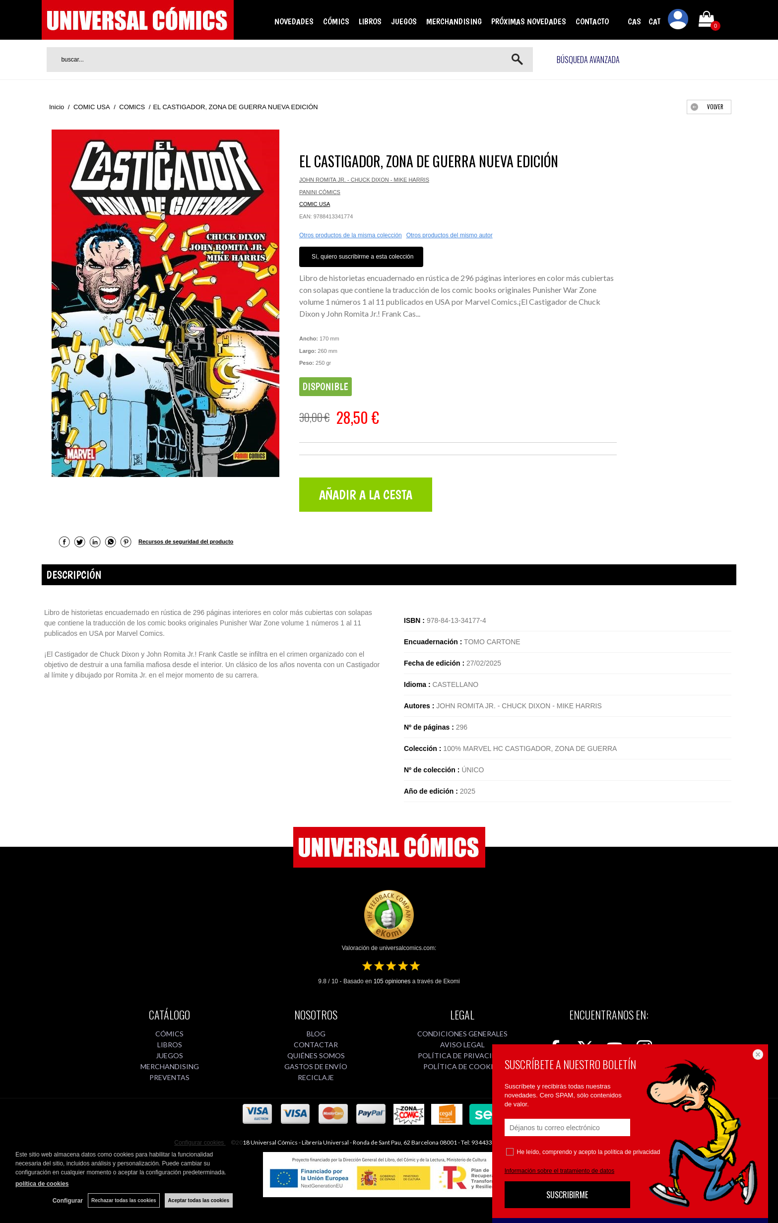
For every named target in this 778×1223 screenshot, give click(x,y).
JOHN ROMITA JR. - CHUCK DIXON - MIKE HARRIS (364, 180)
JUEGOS (404, 21)
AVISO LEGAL (462, 1044)
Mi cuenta (678, 21)
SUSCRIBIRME (567, 1195)
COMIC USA (314, 204)
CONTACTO (592, 21)
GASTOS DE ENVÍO (315, 1066)
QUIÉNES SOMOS (316, 1055)
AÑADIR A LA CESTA (365, 494)
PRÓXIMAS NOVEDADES (528, 21)
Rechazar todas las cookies (123, 1200)
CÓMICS (336, 21)
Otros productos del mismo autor (449, 235)
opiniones (392, 981)
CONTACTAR (316, 1044)
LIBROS (370, 21)
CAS (634, 21)
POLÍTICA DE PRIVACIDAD (462, 1055)
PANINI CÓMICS (319, 192)
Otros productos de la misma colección (350, 235)
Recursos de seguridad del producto (185, 541)
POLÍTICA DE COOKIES (462, 1066)
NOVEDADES (294, 21)
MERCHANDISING (454, 21)
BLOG (316, 1033)
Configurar (68, 1200)
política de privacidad (632, 1152)
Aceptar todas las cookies (198, 1200)
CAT (654, 21)
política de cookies (41, 1183)
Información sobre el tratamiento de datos (559, 1170)
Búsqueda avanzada (588, 60)
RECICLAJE (316, 1077)
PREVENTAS (169, 1077)
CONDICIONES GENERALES (462, 1033)
